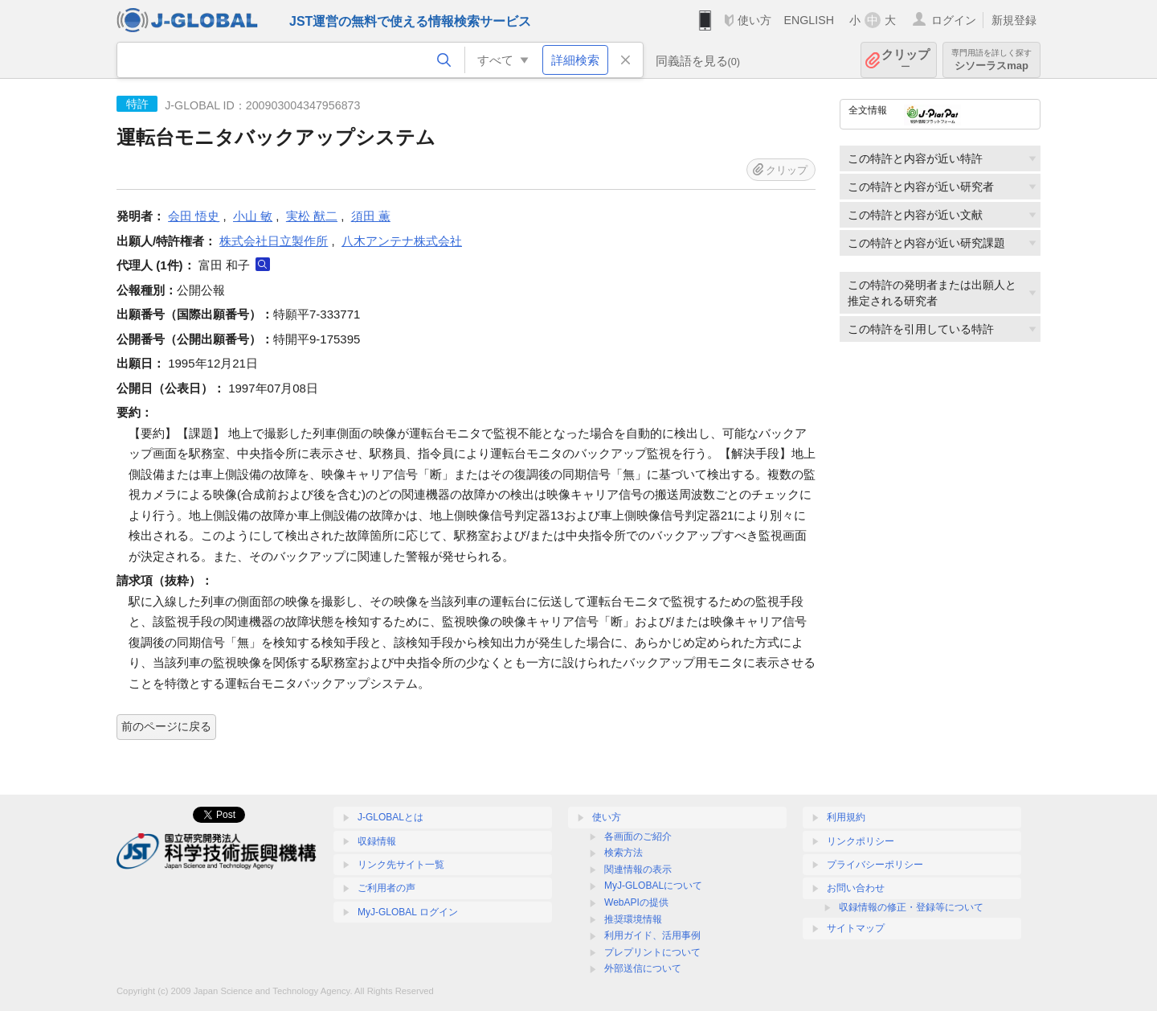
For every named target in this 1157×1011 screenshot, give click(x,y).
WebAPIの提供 (636, 902)
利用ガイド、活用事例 (652, 935)
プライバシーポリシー (875, 864)
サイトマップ (856, 928)
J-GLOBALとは (390, 817)
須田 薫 (370, 216)
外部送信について (642, 968)
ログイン (953, 20)
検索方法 (623, 852)
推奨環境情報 (633, 919)
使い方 (754, 20)
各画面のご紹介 (638, 836)
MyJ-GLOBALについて (653, 885)
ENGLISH (808, 20)
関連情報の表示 (638, 869)
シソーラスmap (991, 60)
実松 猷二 (311, 216)
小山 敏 (252, 216)
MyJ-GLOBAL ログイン (408, 912)
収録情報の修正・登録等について (911, 907)
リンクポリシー (860, 841)
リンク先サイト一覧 (401, 864)
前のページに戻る (166, 726)
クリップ (905, 59)
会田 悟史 (193, 216)
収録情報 (377, 841)
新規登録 (1013, 20)
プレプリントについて (652, 952)
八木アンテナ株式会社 (401, 241)
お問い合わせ (856, 888)
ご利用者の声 (386, 888)
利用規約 (846, 817)
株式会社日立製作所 (273, 241)
